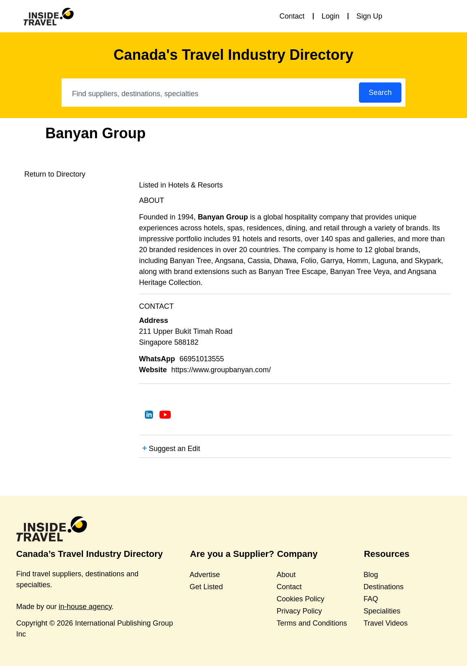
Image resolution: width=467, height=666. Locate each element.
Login (331, 16)
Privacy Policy (299, 611)
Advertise (205, 575)
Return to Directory (54, 174)
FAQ (370, 599)
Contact (292, 16)
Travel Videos (385, 623)
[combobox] (211, 93)
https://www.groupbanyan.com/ (221, 370)
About (285, 575)
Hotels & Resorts (195, 185)
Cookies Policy (300, 599)
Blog (370, 575)
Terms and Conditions (311, 623)
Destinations (383, 587)
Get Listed (206, 587)
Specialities (381, 611)
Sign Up (369, 16)
